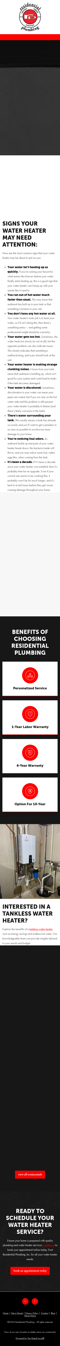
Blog (53, 1313)
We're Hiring (30, 1315)
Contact (44, 1313)
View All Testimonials (30, 1174)
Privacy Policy (31, 1313)
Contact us (49, 1245)
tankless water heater (41, 929)
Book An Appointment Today (30, 1270)
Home (5, 1313)
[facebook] (25, 1301)
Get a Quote (17, 1313)
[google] (35, 1301)
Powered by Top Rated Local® (30, 1338)
